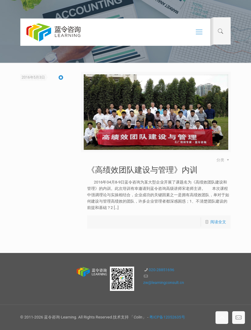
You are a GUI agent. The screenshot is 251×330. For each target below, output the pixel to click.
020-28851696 (161, 270)
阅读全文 (218, 222)
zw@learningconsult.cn (163, 282)
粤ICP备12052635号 (167, 317)
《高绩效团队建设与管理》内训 (142, 169)
